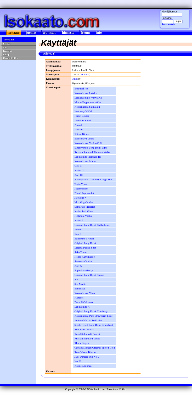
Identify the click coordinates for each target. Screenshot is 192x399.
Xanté (77, 234)
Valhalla (78, 129)
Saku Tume (80, 252)
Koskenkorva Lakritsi (85, 93)
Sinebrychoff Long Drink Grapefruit (93, 324)
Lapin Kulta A (82, 306)
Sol (76, 279)
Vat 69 (77, 361)
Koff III (78, 174)
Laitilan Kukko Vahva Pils (88, 97)
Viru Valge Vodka (83, 202)
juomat (31, 32)
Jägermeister (81, 188)
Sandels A (79, 288)
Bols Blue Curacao (84, 329)
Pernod (78, 124)
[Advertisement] (18, 77)
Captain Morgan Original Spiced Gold (94, 347)
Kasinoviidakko (10, 58)
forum (85, 32)
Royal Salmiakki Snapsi (87, 333)
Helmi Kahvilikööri (84, 256)
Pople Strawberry (83, 270)
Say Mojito (80, 284)
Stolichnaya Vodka (84, 138)
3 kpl (75, 78)
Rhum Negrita (82, 343)
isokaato (14, 32)
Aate (5, 47)
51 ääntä (84, 74)
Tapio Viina (80, 184)
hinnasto (68, 32)
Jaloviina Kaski (82, 120)
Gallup (6, 54)
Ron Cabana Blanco (85, 352)
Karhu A (79, 220)
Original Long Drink (85, 243)
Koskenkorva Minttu (85, 161)
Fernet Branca (81, 115)
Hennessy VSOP (83, 111)
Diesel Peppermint (84, 193)
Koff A (78, 265)
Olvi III (78, 165)
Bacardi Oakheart (83, 302)
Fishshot (78, 297)
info (99, 32)
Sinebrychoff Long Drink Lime (90, 147)
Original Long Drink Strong (89, 274)
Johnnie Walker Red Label (88, 320)
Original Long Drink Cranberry (90, 311)
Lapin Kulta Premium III (87, 156)
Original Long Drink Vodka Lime (92, 224)
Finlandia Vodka (83, 215)
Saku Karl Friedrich (84, 206)
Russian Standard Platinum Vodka (92, 152)
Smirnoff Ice (81, 88)
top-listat (49, 32)
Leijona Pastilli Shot (85, 247)
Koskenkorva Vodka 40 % (88, 143)
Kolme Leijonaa (82, 365)
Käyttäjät (7, 51)
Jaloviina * (80, 197)
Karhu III (79, 170)
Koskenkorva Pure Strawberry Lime (93, 315)
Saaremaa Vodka (83, 261)
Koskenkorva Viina (84, 293)
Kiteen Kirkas (81, 134)
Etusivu (6, 44)
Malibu (78, 229)
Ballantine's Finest (84, 238)
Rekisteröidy (168, 24)
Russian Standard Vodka (87, 338)
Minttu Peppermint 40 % (87, 102)
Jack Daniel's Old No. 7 (86, 356)
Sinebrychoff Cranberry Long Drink (93, 179)
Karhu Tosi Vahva (83, 211)
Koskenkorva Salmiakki (87, 106)
